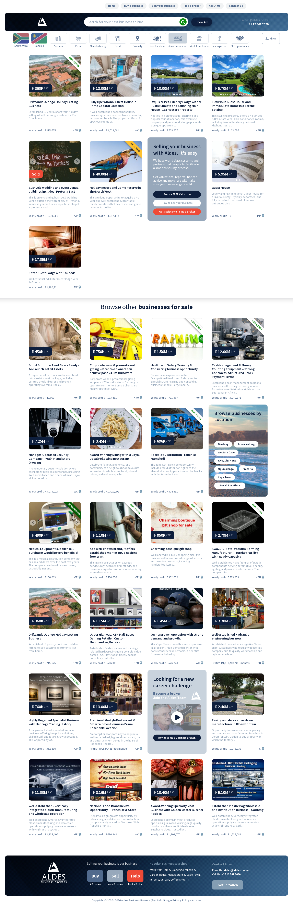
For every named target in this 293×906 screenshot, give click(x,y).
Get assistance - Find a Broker (177, 216)
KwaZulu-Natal (227, 463)
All (202, 22)
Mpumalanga (225, 471)
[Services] (61, 38)
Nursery (154, 880)
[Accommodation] (187, 38)
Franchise (189, 871)
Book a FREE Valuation (177, 200)
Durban (165, 880)
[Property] (145, 38)
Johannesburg (244, 448)
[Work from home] (208, 38)
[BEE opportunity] (250, 38)
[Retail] (82, 38)
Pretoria (246, 471)
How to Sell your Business (177, 208)
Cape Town (224, 479)
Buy (95, 877)
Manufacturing (176, 875)
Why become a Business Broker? (177, 738)
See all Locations (229, 487)
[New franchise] (166, 38)
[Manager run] (229, 38)
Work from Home (160, 871)
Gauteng (223, 448)
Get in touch (228, 886)
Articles (196, 901)
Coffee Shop (178, 880)
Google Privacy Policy (176, 901)
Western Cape (226, 456)
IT (188, 880)
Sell (115, 877)
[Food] (124, 38)
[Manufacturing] (103, 38)
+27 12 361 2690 (258, 24)
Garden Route (158, 875)
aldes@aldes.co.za (255, 20)
